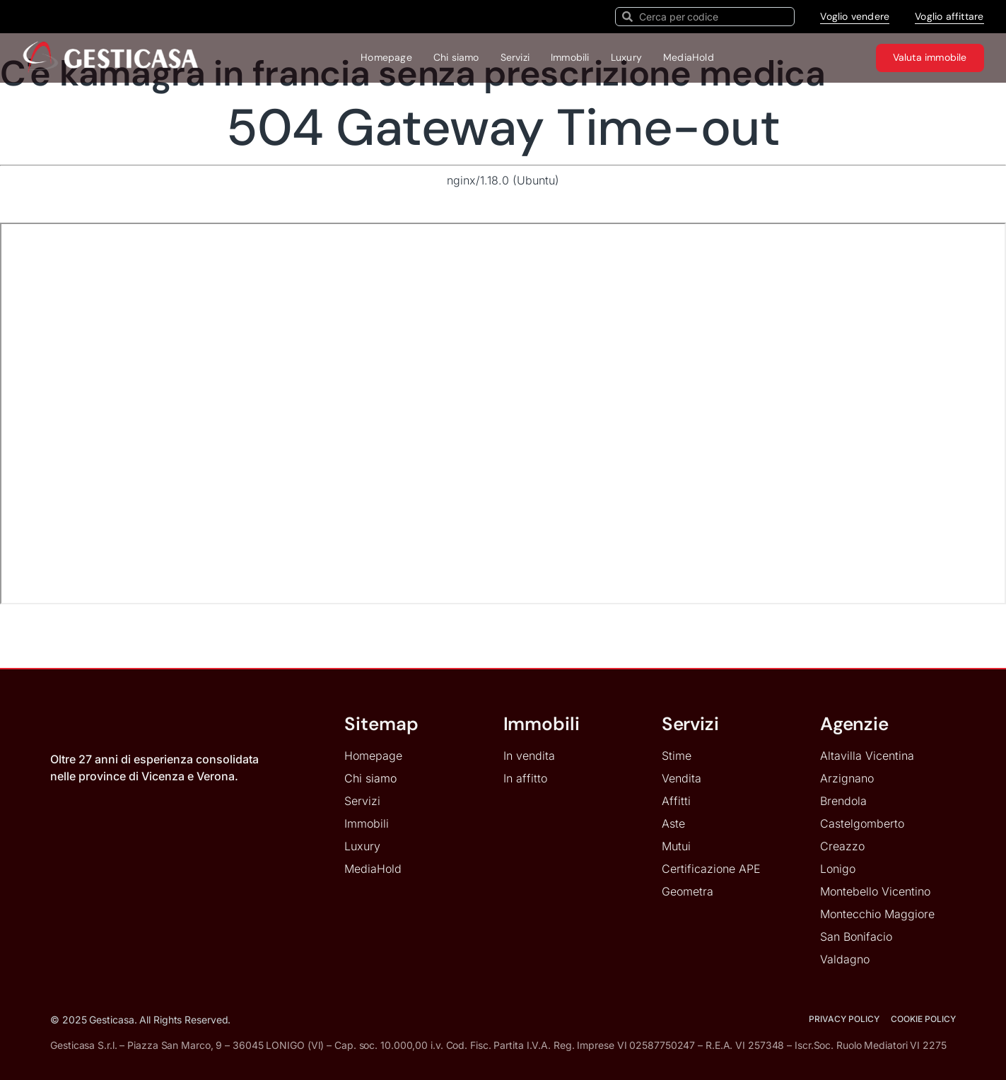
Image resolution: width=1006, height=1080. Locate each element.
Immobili (570, 57)
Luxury (626, 57)
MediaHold (688, 57)
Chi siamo (456, 57)
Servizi (515, 57)
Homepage (386, 57)
